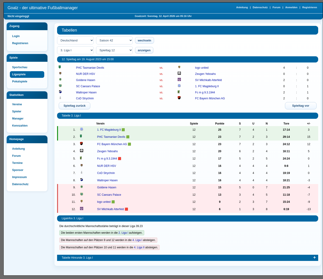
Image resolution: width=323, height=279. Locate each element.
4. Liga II (139, 247)
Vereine (17, 104)
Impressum (19, 177)
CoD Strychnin (85, 98)
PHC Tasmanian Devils (90, 67)
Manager (17, 118)
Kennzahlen (20, 125)
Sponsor (17, 170)
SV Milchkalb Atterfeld (208, 80)
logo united (202, 67)
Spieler (16, 111)
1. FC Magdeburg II (207, 86)
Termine (17, 163)
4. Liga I (137, 240)
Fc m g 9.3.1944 (205, 92)
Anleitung (242, 7)
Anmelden (291, 7)
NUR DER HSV (85, 74)
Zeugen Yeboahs (205, 74)
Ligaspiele (19, 74)
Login (16, 36)
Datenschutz (260, 7)
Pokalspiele (19, 81)
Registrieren (309, 7)
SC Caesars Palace (88, 86)
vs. (161, 67)
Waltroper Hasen (86, 92)
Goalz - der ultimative (43, 7)
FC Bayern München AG (210, 98)
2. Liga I (123, 232)
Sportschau (19, 67)
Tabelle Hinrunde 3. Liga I (77, 257)
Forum (276, 7)
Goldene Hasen (85, 80)
